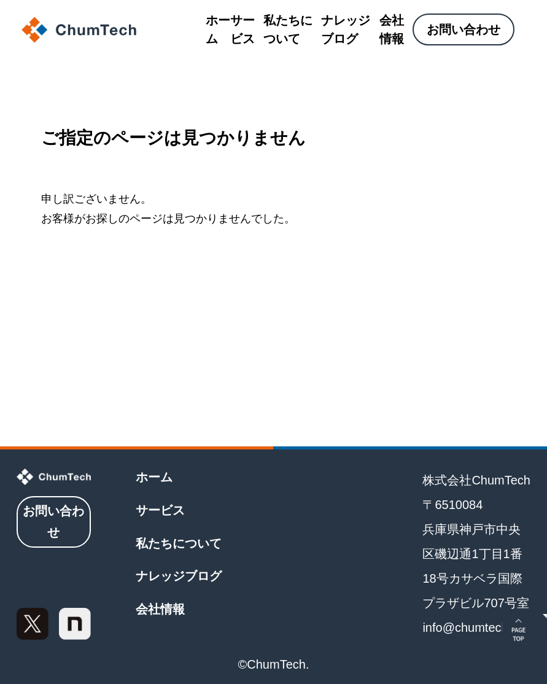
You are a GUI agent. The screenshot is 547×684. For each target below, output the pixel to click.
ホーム (218, 29)
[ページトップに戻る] (524, 630)
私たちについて (287, 29)
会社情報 (391, 29)
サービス (242, 29)
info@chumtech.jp (471, 627)
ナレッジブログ (345, 29)
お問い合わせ (463, 29)
